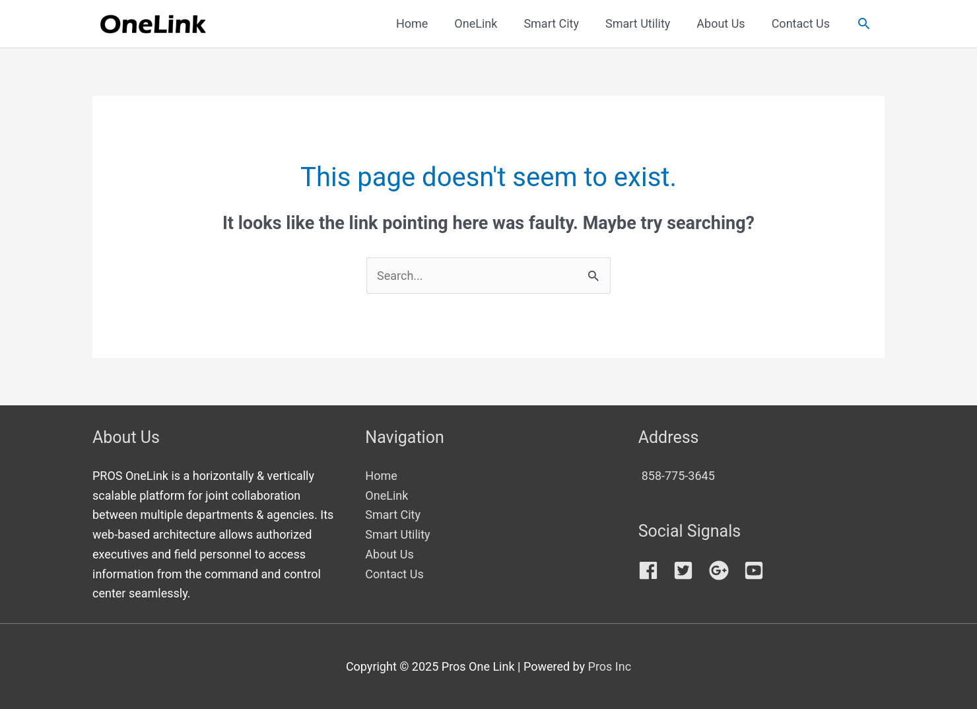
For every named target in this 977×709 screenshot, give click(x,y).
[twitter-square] (689, 570)
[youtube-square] (757, 570)
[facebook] (654, 570)
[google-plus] (725, 570)
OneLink (386, 495)
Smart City (393, 515)
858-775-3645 (678, 476)
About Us (389, 554)
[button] (863, 23)
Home (381, 476)
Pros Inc (610, 666)
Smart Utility (397, 534)
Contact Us (394, 574)
